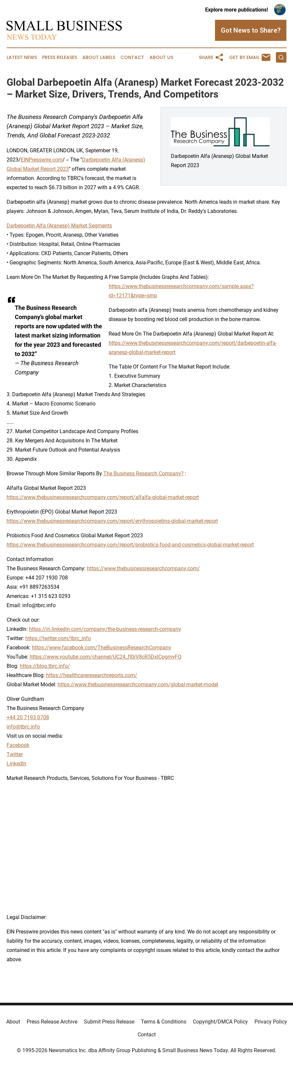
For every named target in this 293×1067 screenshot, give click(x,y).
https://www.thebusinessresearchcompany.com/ (143, 568)
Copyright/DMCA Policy (220, 1022)
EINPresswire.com (42, 160)
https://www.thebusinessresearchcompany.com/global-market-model (138, 684)
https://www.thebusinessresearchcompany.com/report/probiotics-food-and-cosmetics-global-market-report (130, 545)
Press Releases (59, 57)
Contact (132, 57)
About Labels (98, 57)
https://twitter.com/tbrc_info (58, 638)
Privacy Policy (270, 1022)
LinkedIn (16, 763)
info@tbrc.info (23, 727)
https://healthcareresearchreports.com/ (91, 675)
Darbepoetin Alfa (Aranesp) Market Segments (59, 225)
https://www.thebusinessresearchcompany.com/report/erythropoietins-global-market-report (112, 521)
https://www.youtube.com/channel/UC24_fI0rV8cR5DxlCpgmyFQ (105, 657)
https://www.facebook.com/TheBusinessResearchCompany (101, 647)
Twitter (15, 754)
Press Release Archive (52, 1022)
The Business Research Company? (143, 473)
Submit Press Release (109, 1022)
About (13, 1022)
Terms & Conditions (163, 1022)
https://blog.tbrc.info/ (45, 666)
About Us (161, 57)
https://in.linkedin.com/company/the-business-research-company (105, 629)
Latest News (22, 57)
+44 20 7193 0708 (28, 717)
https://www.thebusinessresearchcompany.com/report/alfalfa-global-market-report (103, 497)
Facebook (18, 745)
